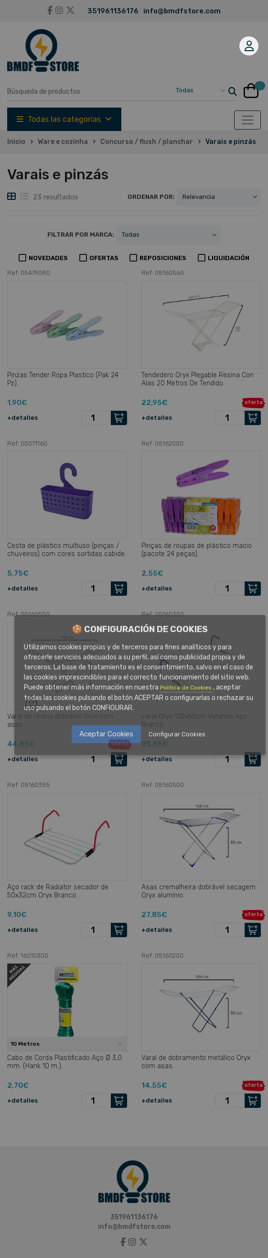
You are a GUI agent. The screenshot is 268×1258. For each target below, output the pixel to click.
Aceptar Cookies (106, 734)
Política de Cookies (186, 687)
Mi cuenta (249, 46)
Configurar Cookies (177, 734)
